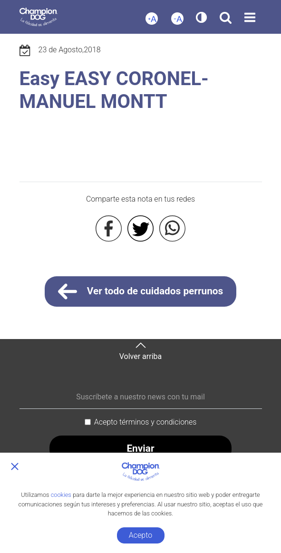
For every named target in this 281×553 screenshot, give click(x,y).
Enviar (140, 448)
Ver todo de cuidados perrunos (140, 291)
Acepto (140, 535)
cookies (61, 494)
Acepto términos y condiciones (145, 422)
